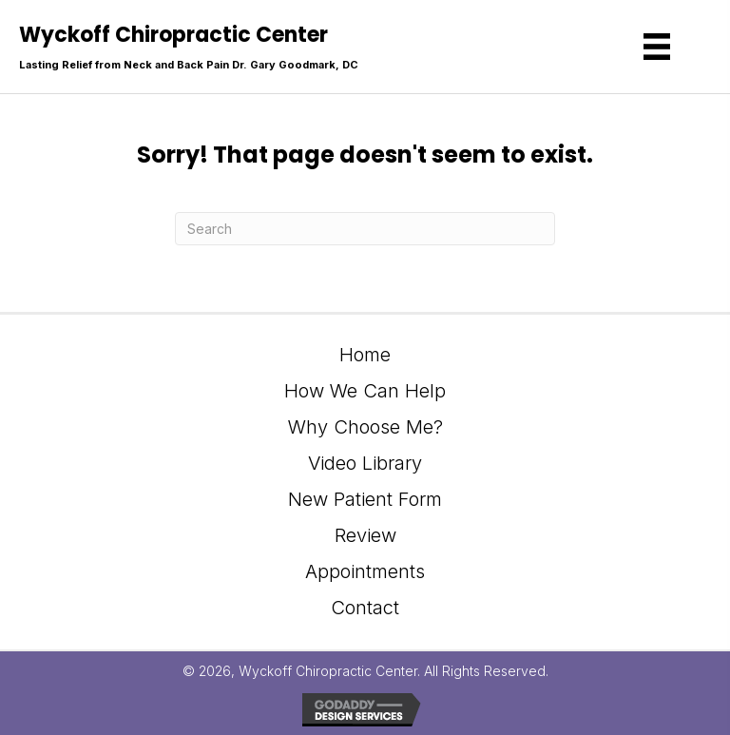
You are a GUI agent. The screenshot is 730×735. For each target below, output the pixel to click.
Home (365, 354)
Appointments (365, 571)
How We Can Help (365, 390)
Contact (365, 607)
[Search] (365, 228)
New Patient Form (365, 499)
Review (365, 535)
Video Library (365, 463)
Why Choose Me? (365, 427)
